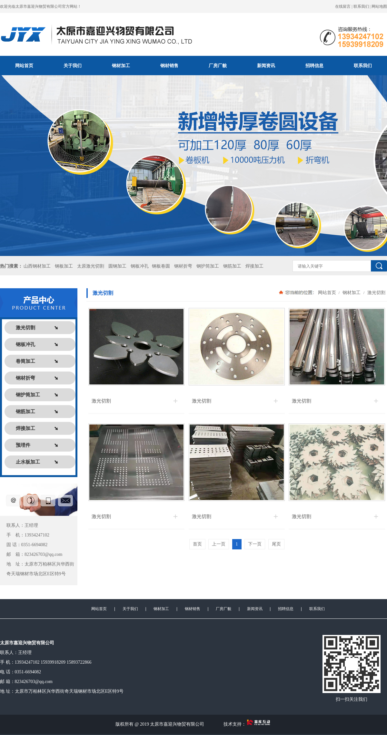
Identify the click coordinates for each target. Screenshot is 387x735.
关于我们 (73, 65)
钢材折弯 (183, 266)
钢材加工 (121, 65)
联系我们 (361, 6)
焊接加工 (254, 266)
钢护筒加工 (207, 266)
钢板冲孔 (140, 266)
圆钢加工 (117, 266)
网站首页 (24, 65)
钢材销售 (169, 65)
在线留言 (343, 6)
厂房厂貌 (218, 65)
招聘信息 (314, 65)
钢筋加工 (232, 266)
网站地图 (379, 6)
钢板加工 (64, 266)
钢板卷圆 (161, 266)
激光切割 (375, 292)
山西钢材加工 (37, 266)
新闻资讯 (266, 65)
